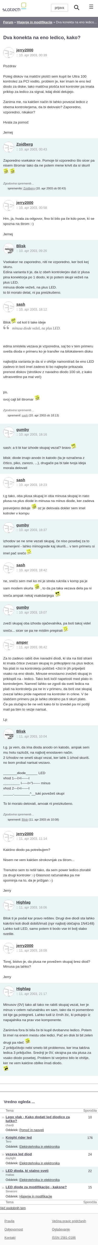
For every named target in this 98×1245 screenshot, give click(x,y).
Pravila (9, 1221)
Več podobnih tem (13, 1208)
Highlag (23, 902)
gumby (22, 430)
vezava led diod (19, 1154)
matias (10, 1174)
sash (20, 304)
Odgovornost (13, 1229)
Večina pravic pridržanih (69, 1221)
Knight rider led (19, 1137)
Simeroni (11, 1191)
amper (22, 642)
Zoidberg (24, 144)
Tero (8, 1141)
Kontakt (9, 1238)
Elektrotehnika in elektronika (39, 1146)
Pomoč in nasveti (31, 1130)
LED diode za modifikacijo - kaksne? (36, 1187)
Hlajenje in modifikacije (35, 1196)
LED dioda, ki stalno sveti (27, 1171)
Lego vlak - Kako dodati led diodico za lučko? (38, 1119)
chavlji (10, 1125)
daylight (11, 1158)
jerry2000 (24, 50)
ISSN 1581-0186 (64, 1238)
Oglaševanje (61, 1229)
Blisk (21, 246)
